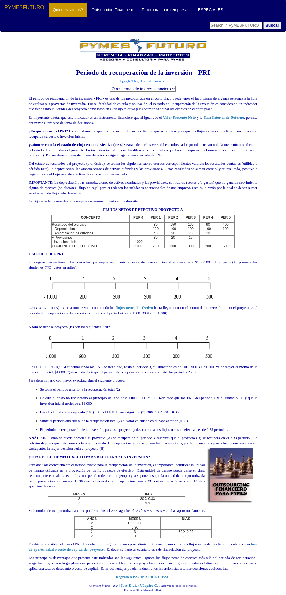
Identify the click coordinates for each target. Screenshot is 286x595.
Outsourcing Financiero (112, 9)
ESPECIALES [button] (210, 9)
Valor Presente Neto (179, 117)
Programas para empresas (166, 9)
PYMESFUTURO (24, 7)
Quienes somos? (70, 9)
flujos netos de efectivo (143, 321)
